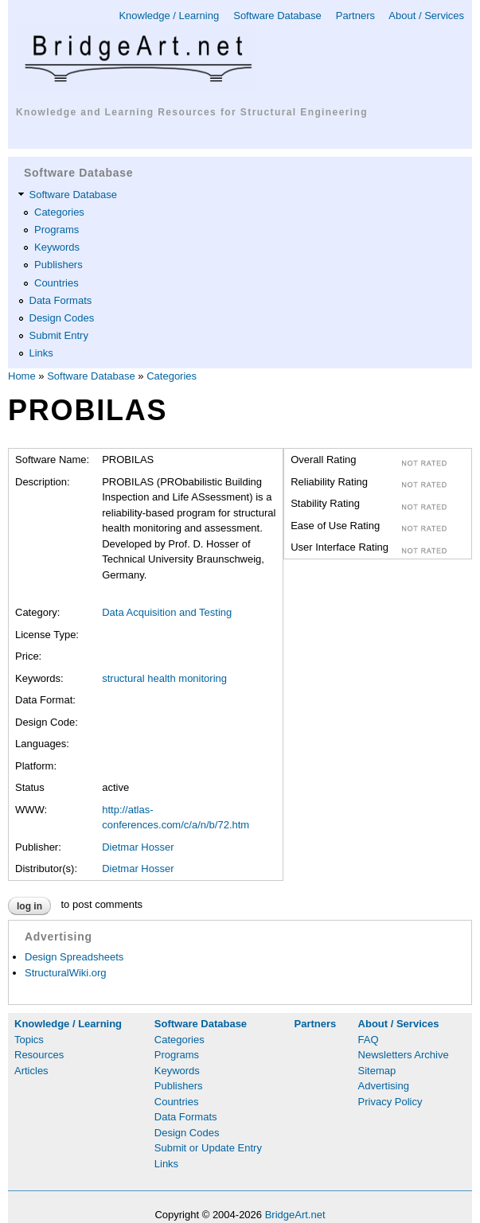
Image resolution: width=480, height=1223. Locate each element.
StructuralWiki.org (66, 973)
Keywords (57, 247)
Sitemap (377, 1071)
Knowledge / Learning (169, 15)
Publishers (58, 265)
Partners (355, 15)
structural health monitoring (164, 678)
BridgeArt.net (295, 1215)
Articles (31, 1071)
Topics (29, 1040)
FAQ (368, 1040)
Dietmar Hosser (138, 847)
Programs (56, 230)
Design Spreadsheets (74, 957)
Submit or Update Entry (208, 1148)
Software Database (277, 15)
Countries (56, 283)
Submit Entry (58, 335)
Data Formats (60, 300)
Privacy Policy (390, 1102)
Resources (39, 1055)
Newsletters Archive (403, 1055)
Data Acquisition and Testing (167, 612)
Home (22, 376)
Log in (29, 906)
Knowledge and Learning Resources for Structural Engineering (192, 112)
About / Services (426, 15)
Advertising (383, 1086)
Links (41, 353)
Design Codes (62, 318)
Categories (59, 212)
